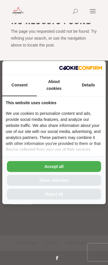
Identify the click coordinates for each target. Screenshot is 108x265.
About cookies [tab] (53, 85)
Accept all (53, 166)
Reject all (54, 194)
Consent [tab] (20, 85)
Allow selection (54, 180)
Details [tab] (88, 85)
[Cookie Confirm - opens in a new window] (80, 67)
